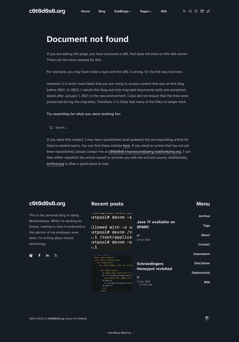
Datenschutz (201, 273)
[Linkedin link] (47, 255)
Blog (102, 11)
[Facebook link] (39, 255)
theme (82, 318)
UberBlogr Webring (119, 332)
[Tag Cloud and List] (196, 11)
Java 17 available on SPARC (156, 224)
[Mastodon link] (31, 255)
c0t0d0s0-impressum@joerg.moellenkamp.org (144, 151)
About (205, 235)
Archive (204, 216)
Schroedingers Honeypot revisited (154, 266)
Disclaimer (202, 263)
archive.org (55, 163)
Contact (204, 244)
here (126, 145)
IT (138, 235)
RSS (164, 11)
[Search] (190, 11)
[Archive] (202, 11)
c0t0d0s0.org (47, 11)
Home (85, 11)
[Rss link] (184, 11)
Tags (206, 225)
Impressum (201, 254)
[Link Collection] (208, 11)
